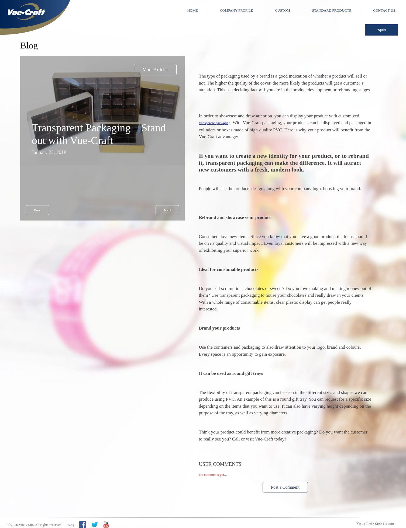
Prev (37, 210)
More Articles (155, 69)
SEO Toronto (384, 524)
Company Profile (236, 10)
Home (192, 10)
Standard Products (331, 10)
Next (167, 210)
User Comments (220, 464)
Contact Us (384, 10)
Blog (70, 525)
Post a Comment (285, 487)
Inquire (381, 30)
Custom (282, 10)
